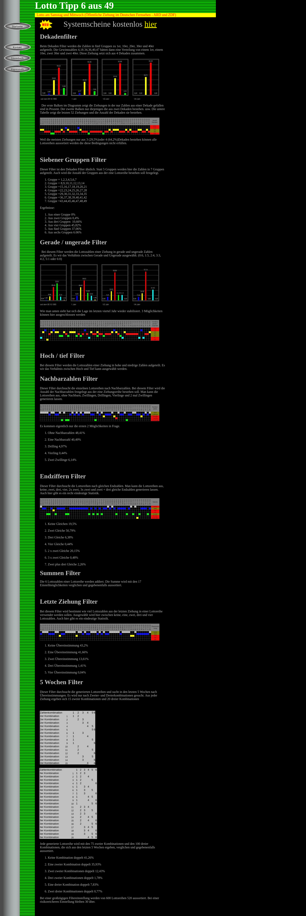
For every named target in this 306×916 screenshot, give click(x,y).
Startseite (17, 26)
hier (150, 24)
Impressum (17, 69)
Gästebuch (17, 58)
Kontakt (17, 47)
